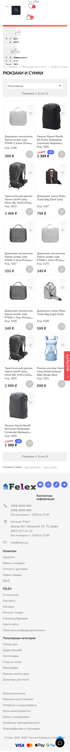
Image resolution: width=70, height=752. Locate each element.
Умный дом (10, 645)
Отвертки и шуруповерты (20, 706)
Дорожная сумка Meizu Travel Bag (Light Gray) (51, 313)
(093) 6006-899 (21, 507)
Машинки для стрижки (18, 700)
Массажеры (10, 669)
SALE (6, 582)
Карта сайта (11, 625)
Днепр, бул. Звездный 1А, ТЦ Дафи (34, 527)
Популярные (35, 87)
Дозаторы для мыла (16, 680)
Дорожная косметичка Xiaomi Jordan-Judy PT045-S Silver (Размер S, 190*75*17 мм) (19, 142)
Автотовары (11, 657)
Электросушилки (14, 694)
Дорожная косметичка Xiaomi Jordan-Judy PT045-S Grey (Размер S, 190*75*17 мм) (19, 259)
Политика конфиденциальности (24, 631)
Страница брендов (15, 619)
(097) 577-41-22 (21, 532)
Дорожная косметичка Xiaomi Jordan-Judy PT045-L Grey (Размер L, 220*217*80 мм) (19, 317)
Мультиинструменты (16, 712)
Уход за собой (50, 468)
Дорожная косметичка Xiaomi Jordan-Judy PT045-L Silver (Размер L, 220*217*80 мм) (51, 259)
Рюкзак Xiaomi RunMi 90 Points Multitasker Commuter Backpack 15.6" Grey (18, 431)
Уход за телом (12, 663)
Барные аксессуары (16, 675)
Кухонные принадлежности (21, 724)
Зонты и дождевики (16, 718)
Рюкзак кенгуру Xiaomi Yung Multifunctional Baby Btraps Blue (51, 372)
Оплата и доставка (15, 570)
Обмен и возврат (14, 564)
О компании (11, 596)
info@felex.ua (19, 544)
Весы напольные (33, 468)
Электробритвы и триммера (21, 729)
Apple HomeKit (12, 651)
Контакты (9, 602)
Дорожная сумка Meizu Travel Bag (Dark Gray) (51, 198)
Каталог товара (13, 613)
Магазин (8, 607)
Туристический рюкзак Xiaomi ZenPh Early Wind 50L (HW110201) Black (18, 374)
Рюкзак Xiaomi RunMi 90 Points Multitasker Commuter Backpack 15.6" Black (50, 142)
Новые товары (12, 576)
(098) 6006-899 (21, 511)
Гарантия (9, 558)
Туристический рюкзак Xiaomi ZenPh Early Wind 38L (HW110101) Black (18, 202)
